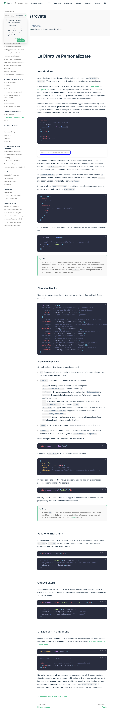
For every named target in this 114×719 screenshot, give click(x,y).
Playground (57, 3)
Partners (97, 3)
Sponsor (88, 3)
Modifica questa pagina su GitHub (53, 696)
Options (6, 15)
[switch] (12, 16)
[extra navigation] (111, 3)
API (49, 3)
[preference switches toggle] (15, 11)
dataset (72, 517)
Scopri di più (19, 38)
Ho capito (21, 40)
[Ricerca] (22, 3)
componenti (95, 86)
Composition (19, 15)
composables (43, 89)
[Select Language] (105, 3)
